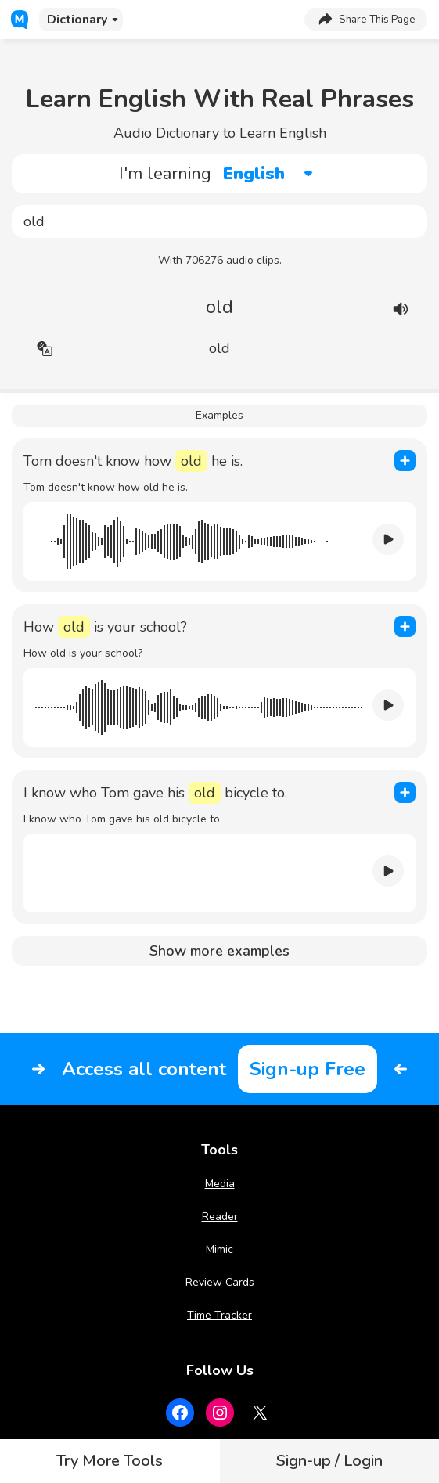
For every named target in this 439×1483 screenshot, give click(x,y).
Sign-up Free (307, 1069)
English (254, 173)
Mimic (219, 1249)
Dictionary (77, 19)
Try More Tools (109, 1460)
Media (220, 1183)
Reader (220, 1216)
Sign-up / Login (329, 1460)
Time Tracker (219, 1315)
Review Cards (219, 1282)
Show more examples (219, 950)
